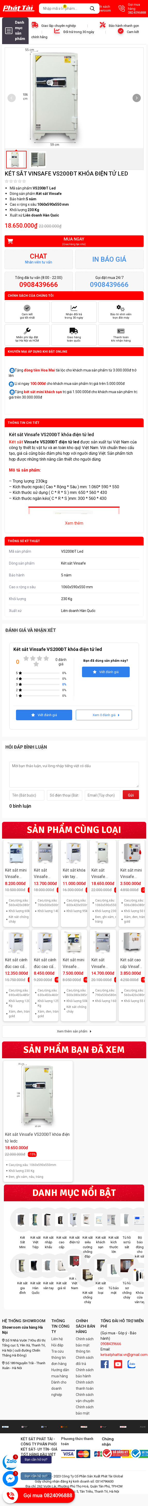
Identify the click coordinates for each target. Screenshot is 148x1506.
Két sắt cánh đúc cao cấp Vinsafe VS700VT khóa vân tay (16, 963)
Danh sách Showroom (97, 9)
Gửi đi (131, 796)
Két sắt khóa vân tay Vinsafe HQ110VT (74, 874)
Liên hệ (57, 1339)
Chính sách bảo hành (85, 1373)
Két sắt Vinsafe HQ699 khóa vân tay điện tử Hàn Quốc (102, 963)
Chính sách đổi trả (85, 1360)
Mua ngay (70, 241)
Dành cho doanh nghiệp (59, 1388)
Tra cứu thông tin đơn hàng (59, 1357)
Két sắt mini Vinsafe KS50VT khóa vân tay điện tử (74, 963)
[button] (137, 98)
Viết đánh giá (106, 672)
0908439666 (111, 1344)
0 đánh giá (61, 662)
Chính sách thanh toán (85, 1385)
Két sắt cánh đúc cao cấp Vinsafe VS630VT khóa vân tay (45, 963)
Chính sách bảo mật (85, 1410)
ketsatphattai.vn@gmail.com (124, 1355)
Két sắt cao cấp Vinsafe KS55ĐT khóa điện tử (131, 963)
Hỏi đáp (57, 1345)
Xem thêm (74, 523)
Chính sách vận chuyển (85, 1398)
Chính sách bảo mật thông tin (85, 1345)
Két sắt (16, 442)
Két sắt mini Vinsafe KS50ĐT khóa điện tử (131, 874)
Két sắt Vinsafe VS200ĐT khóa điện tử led (102, 874)
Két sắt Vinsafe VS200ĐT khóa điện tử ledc (37, 1138)
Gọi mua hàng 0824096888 (132, 8)
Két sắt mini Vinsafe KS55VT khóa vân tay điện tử (16, 874)
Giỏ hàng (68, 9)
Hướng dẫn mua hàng (60, 1373)
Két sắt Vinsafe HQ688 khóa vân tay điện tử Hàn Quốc (45, 874)
